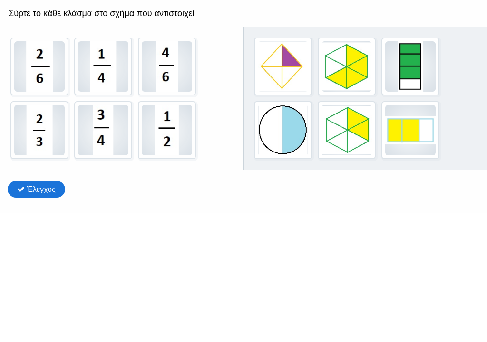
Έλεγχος (36, 189)
